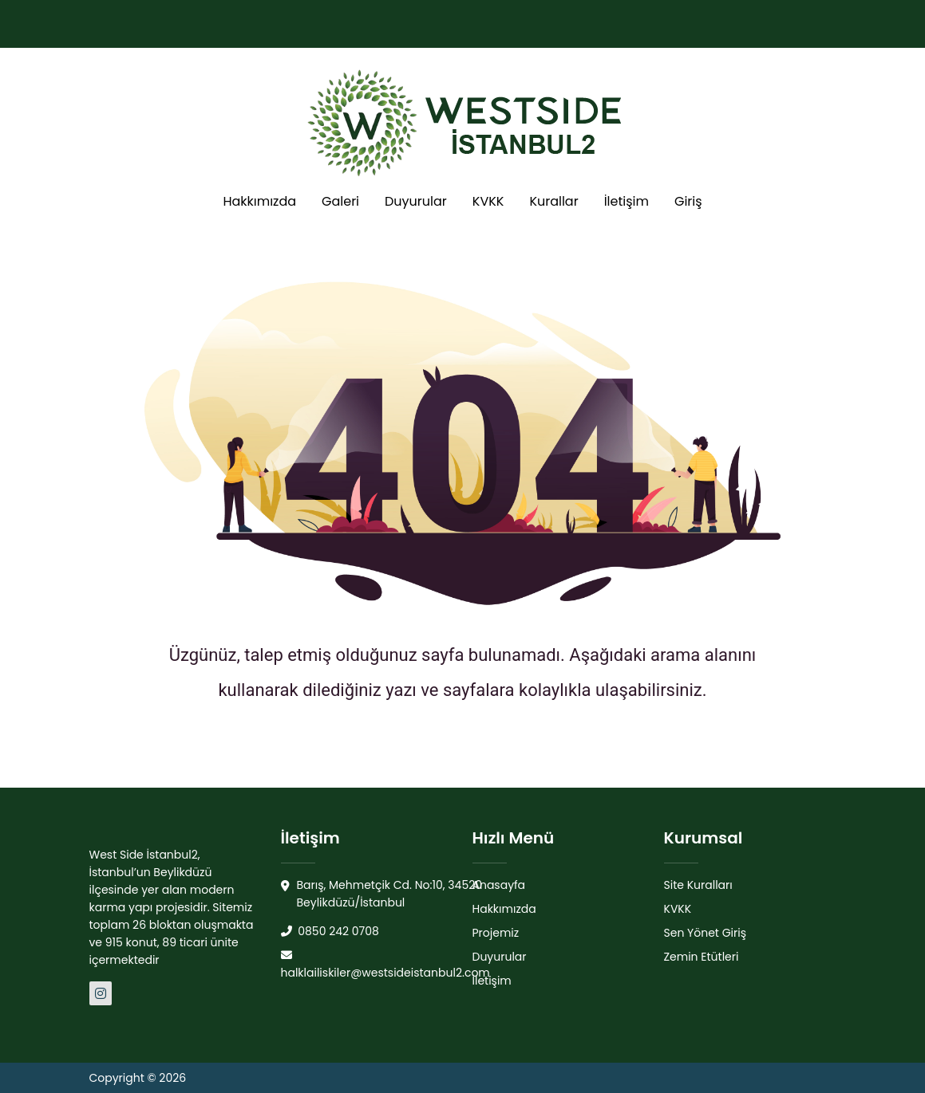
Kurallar (553, 201)
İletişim (626, 201)
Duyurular (416, 201)
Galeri (340, 201)
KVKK (488, 201)
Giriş (688, 201)
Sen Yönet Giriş (705, 933)
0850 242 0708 (330, 931)
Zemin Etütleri (701, 957)
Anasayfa (499, 885)
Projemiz (496, 933)
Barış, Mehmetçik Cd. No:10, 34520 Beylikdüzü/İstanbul (382, 894)
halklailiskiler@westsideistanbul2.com (385, 965)
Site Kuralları (698, 885)
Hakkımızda (259, 201)
